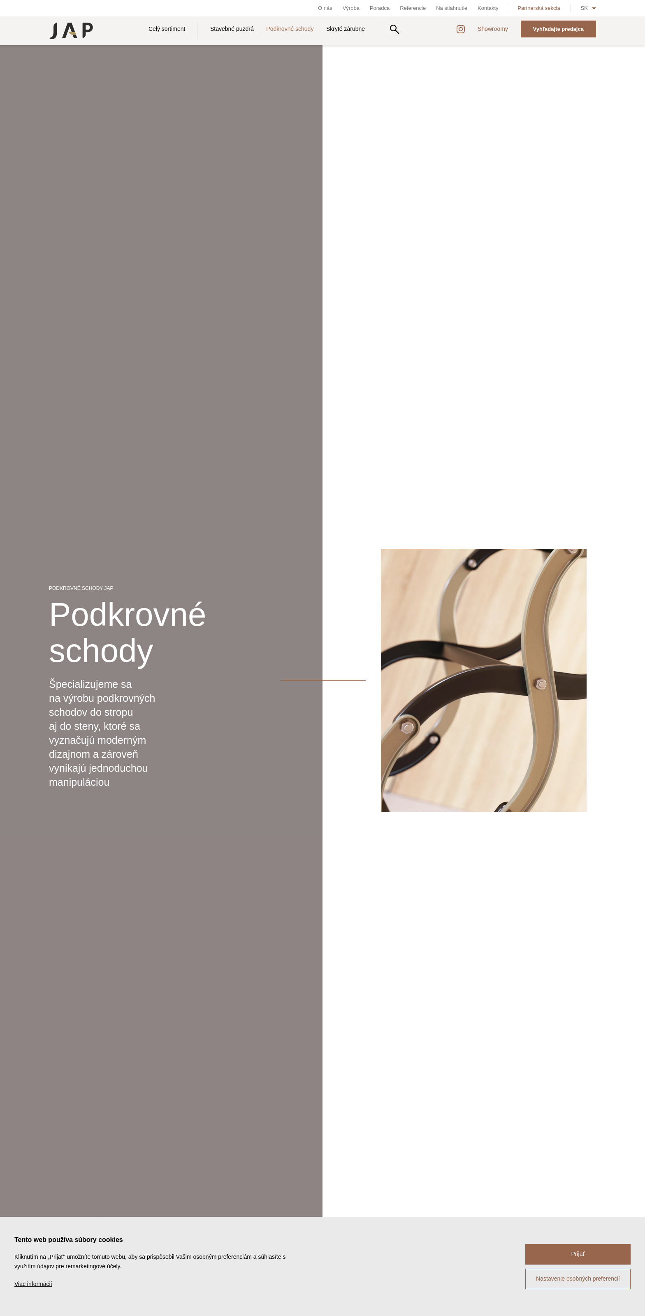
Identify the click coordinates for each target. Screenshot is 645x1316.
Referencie (413, 8)
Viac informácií (33, 1284)
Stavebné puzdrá (232, 29)
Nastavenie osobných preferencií (578, 1278)
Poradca (380, 8)
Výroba (351, 8)
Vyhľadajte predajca (558, 29)
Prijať (578, 1254)
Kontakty (488, 8)
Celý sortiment (166, 29)
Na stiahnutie (451, 8)
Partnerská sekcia (538, 8)
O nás (325, 8)
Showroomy (493, 29)
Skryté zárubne (345, 29)
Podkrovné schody (289, 29)
